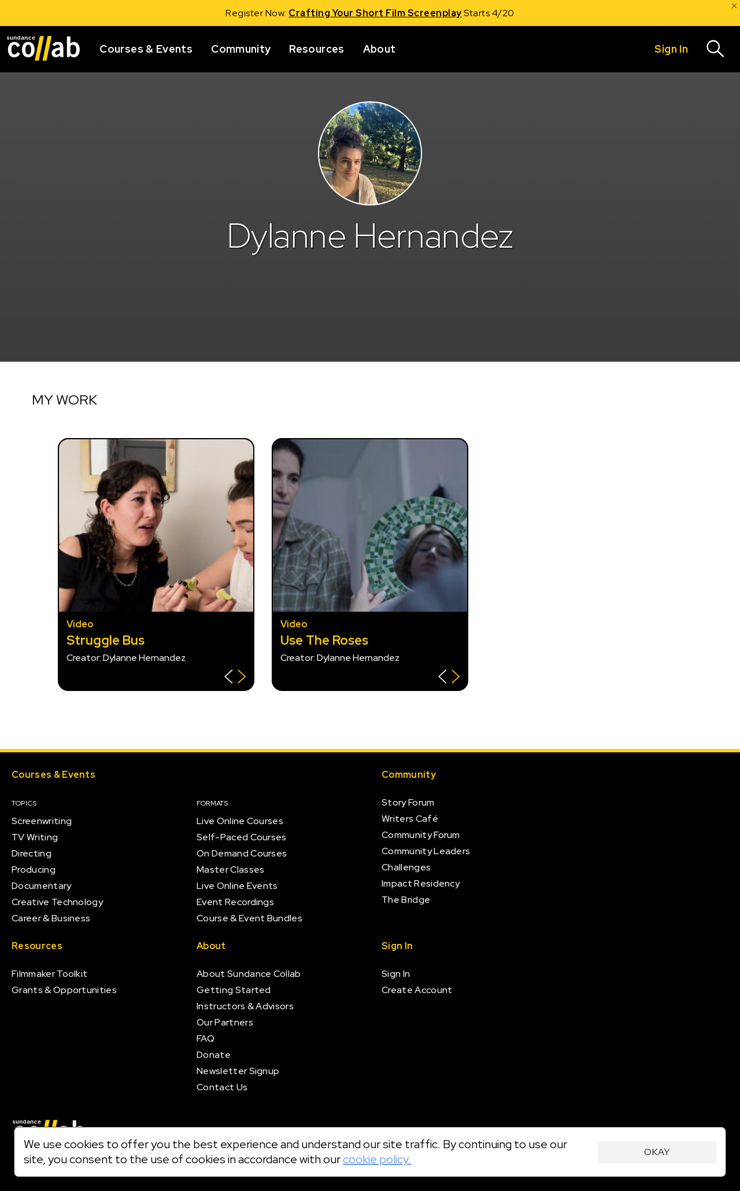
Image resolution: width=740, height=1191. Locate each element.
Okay (657, 1152)
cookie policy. (377, 1159)
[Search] (715, 49)
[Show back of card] (235, 678)
